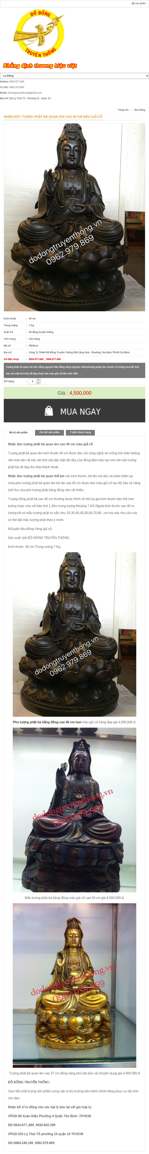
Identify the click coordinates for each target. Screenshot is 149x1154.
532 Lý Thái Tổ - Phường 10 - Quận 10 (29, 98)
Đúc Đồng (139, 110)
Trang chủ (123, 110)
